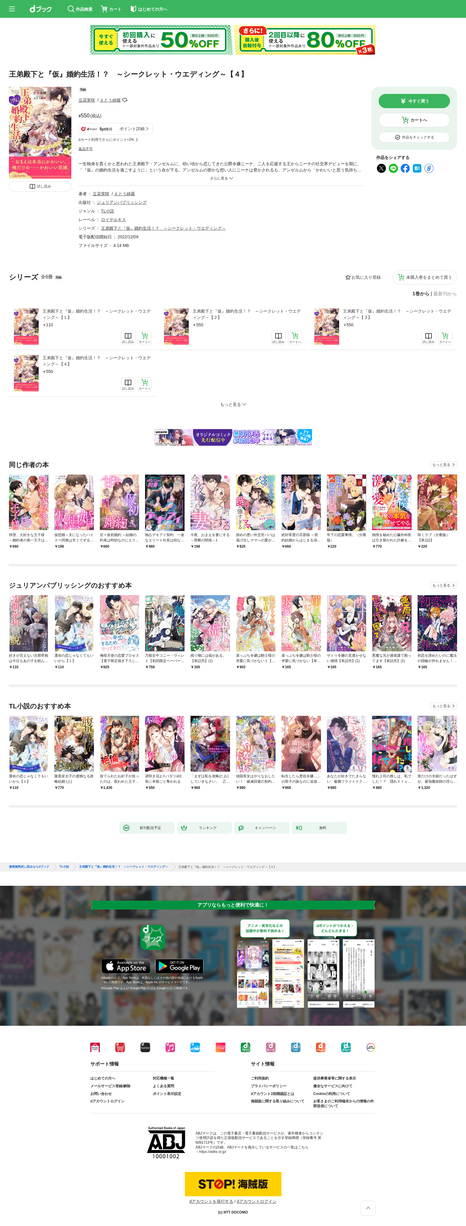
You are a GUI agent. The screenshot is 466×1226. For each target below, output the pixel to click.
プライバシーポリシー (268, 1086)
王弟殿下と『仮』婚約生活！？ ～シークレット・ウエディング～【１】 (96, 314)
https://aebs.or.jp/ (212, 1152)
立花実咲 (86, 100)
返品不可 (85, 149)
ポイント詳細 (131, 128)
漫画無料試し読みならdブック (29, 866)
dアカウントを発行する (211, 1201)
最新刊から (445, 293)
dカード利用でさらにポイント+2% (106, 140)
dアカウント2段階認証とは (272, 1094)
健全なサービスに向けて (332, 1086)
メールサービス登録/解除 (110, 1086)
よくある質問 (163, 1086)
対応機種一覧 (163, 1078)
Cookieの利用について (331, 1094)
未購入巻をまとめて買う (429, 277)
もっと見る (441, 465)
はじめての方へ (102, 1078)
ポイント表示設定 (167, 1094)
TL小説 (107, 211)
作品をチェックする (418, 137)
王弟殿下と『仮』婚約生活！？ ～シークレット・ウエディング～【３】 (397, 314)
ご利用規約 (260, 1078)
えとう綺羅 (110, 100)
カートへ (418, 120)
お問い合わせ (101, 1094)
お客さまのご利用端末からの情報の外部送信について (343, 1103)
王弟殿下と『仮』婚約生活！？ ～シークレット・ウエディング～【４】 (96, 360)
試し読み (44, 186)
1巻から (421, 293)
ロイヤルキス (113, 219)
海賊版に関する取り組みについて (277, 1101)
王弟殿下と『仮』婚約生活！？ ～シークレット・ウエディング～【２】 (247, 314)
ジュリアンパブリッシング (122, 202)
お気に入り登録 (366, 277)
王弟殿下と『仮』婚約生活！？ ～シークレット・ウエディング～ (163, 228)
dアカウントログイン (107, 1101)
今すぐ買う (418, 101)
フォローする (125, 100)
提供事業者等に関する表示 (334, 1078)
